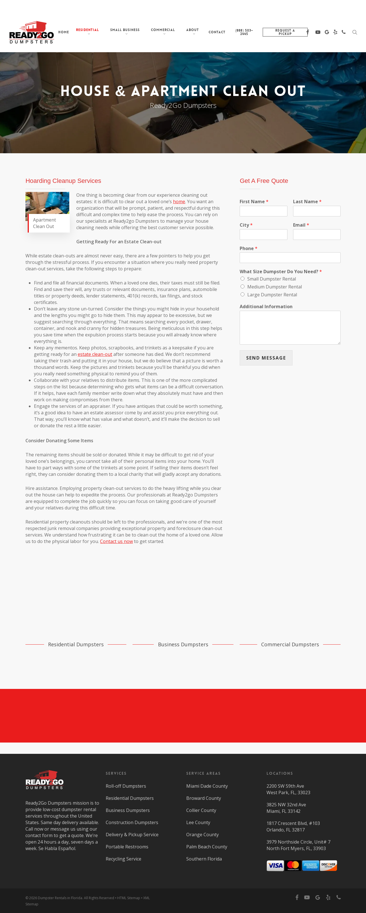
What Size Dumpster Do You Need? (281, 272)
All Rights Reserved (99, 898)
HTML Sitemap (128, 898)
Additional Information (266, 307)
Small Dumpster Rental (271, 279)
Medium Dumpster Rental (274, 287)
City (246, 225)
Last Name (307, 202)
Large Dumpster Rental (272, 295)
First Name (254, 202)
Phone (248, 248)
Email (301, 225)
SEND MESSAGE (266, 358)
